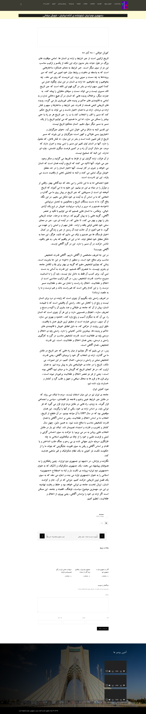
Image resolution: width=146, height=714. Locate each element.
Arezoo (101, 514)
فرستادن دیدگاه (103, 628)
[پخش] (124, 671)
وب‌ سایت (60, 617)
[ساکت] (109, 671)
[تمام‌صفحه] (107, 671)
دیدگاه (107, 595)
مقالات (102, 523)
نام (108, 617)
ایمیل (83, 617)
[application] (115, 667)
